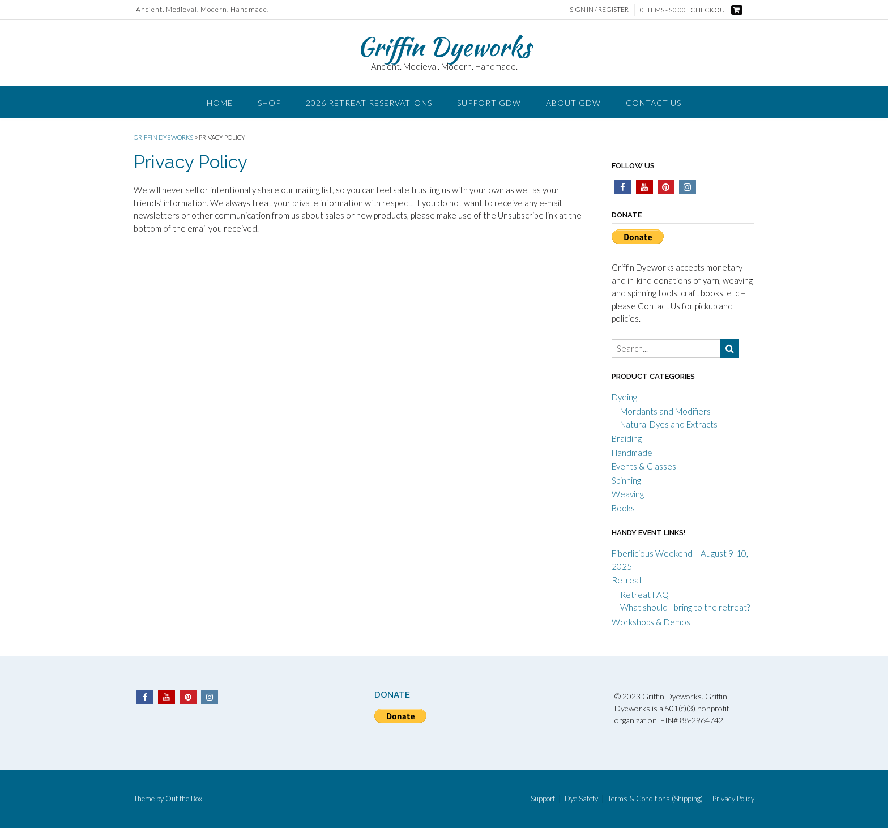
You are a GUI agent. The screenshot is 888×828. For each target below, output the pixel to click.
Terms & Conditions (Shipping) (655, 799)
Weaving (628, 494)
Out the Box (183, 798)
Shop (269, 103)
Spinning (626, 480)
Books (623, 508)
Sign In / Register (599, 9)
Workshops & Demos (651, 622)
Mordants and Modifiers (665, 411)
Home (220, 103)
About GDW (573, 103)
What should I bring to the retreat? (685, 607)
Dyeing (624, 397)
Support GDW (489, 103)
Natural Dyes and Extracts (669, 424)
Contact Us (653, 103)
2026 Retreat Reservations (369, 103)
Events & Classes (644, 466)
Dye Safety (581, 799)
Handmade (632, 452)
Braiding (627, 438)
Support (543, 799)
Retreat (627, 580)
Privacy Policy (733, 799)
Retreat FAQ (644, 595)
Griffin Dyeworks (444, 46)
